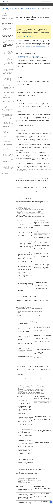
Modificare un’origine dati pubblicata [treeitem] (8, 92)
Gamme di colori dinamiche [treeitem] (7, 97)
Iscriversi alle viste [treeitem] (5, 139)
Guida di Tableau (5, 8)
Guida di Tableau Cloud (12, 8)
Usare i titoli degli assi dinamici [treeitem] (7, 95)
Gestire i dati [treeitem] (4, 21)
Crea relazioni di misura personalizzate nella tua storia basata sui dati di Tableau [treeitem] (8, 79)
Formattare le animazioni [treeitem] (6, 126)
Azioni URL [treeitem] (4, 136)
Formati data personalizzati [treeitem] (7, 128)
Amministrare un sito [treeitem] (5, 20)
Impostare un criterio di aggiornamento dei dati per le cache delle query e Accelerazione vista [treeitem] (8, 167)
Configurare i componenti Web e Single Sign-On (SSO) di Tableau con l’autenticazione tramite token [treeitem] (8, 148)
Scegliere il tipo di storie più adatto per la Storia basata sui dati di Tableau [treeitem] (8, 41)
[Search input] (47, 1)
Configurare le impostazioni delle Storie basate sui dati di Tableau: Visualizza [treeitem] (8, 56)
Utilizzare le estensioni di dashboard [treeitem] (8, 120)
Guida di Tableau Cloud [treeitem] (5, 15)
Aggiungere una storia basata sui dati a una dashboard (28, 56)
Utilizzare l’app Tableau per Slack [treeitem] (8, 159)
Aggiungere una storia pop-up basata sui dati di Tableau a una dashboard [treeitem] (8, 75)
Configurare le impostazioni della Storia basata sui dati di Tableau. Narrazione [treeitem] (8, 63)
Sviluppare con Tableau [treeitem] (5, 170)
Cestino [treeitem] (4, 138)
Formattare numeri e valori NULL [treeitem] (8, 129)
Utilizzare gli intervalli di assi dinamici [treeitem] (8, 94)
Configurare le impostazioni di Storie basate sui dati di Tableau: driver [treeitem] (9, 59)
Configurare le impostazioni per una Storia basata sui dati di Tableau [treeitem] (8, 45)
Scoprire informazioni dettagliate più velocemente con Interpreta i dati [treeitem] (8, 115)
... (17, 8)
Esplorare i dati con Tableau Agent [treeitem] (8, 33)
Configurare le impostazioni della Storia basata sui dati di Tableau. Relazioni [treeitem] (8, 67)
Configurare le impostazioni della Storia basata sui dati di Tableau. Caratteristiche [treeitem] (8, 52)
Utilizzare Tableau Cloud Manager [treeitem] (7, 18)
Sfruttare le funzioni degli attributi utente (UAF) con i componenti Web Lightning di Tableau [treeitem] (8, 151)
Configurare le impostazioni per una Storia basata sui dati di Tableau (29, 8)
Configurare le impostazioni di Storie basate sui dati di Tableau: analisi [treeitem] (9, 49)
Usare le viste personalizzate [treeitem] (7, 141)
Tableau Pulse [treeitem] (4, 171)
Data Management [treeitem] (5, 173)
